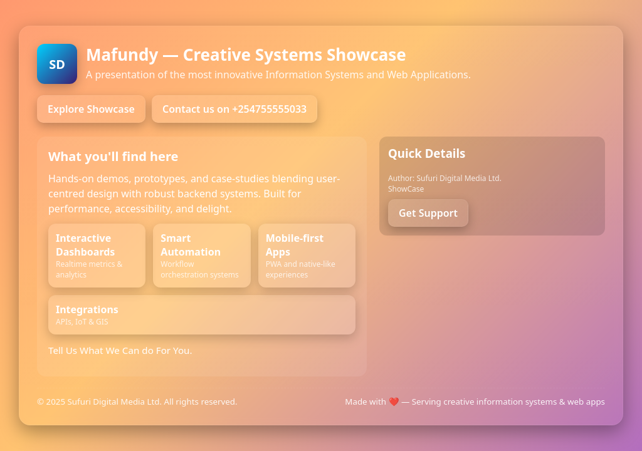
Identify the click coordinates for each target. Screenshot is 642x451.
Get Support (428, 213)
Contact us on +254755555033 (234, 109)
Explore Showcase (91, 109)
